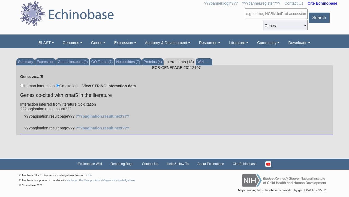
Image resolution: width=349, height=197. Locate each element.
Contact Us (293, 3)
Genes (96, 42)
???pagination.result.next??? (102, 116)
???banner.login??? (221, 3)
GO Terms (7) (102, 62)
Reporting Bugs (122, 164)
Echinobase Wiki (90, 164)
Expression (123, 42)
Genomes (71, 42)
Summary (25, 62)
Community (266, 42)
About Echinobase (210, 164)
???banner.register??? (261, 3)
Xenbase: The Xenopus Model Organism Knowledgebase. (101, 180)
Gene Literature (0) (73, 62)
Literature (237, 42)
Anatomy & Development (166, 42)
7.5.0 (89, 175)
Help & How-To (178, 164)
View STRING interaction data (109, 86)
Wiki (201, 62)
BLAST (45, 42)
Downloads (297, 42)
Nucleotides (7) (128, 62)
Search (319, 17)
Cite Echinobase (244, 164)
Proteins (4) (153, 62)
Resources (208, 42)
